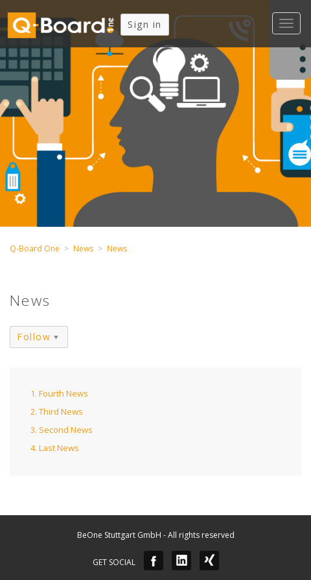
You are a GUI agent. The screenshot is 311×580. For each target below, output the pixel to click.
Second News (66, 429)
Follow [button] (34, 337)
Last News (59, 448)
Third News (61, 411)
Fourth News (63, 393)
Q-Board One (35, 248)
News (83, 248)
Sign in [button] (145, 24)
